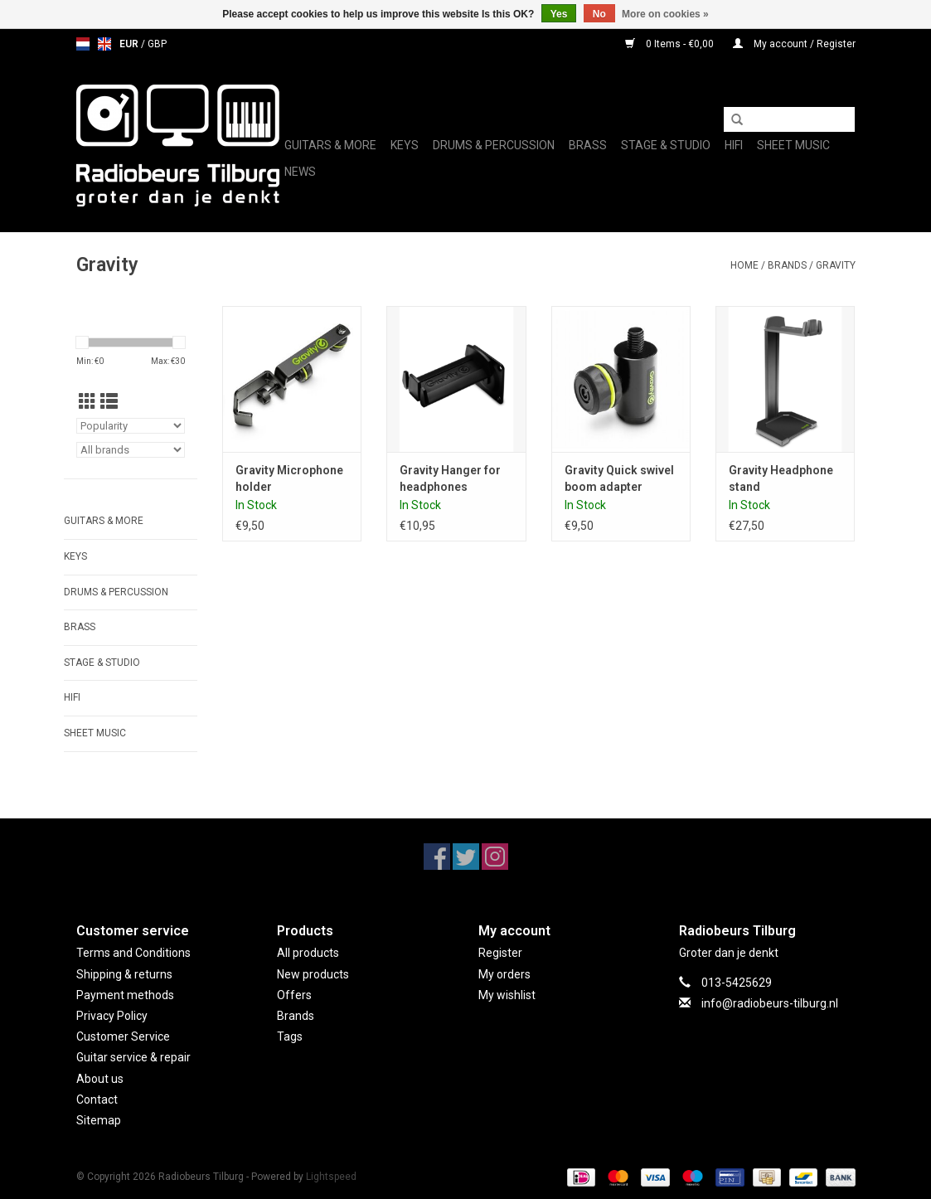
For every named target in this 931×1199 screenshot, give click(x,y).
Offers (294, 995)
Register (500, 952)
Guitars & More (330, 145)
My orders (504, 974)
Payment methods (125, 995)
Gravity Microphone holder (289, 478)
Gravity (836, 265)
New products (313, 974)
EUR (130, 44)
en (104, 44)
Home (744, 265)
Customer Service (123, 1036)
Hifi (734, 145)
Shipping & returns (124, 974)
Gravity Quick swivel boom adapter (619, 478)
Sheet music (793, 145)
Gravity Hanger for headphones (450, 478)
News (300, 171)
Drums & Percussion (494, 145)
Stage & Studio (665, 145)
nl (83, 44)
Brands (787, 265)
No (599, 14)
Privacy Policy (112, 1015)
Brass (588, 145)
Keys (404, 145)
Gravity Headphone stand (781, 478)
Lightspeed (331, 1176)
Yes (559, 14)
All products (308, 952)
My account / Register (794, 44)
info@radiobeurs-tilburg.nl (769, 1003)
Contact (97, 1099)
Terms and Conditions (133, 952)
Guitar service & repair (133, 1057)
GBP (157, 44)
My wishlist (507, 995)
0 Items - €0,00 (670, 44)
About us (100, 1078)
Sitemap (98, 1120)
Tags (290, 1036)
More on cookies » (665, 14)
